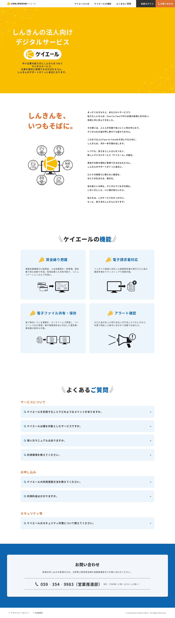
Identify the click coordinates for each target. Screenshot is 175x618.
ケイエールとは (81, 3)
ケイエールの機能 (102, 3)
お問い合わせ (166, 3)
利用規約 (39, 613)
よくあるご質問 (123, 3)
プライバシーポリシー (20, 613)
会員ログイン (147, 3)
